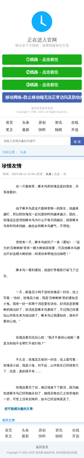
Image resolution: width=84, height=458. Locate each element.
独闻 (58, 130)
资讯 (58, 122)
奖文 (9, 130)
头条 (25, 122)
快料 (42, 130)
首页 (9, 122)
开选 (74, 130)
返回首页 (42, 447)
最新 (25, 130)
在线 (74, 122)
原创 (42, 122)
